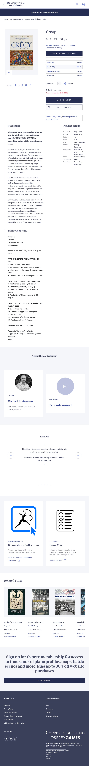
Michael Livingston (20, 401)
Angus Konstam (9, 626)
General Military (36, 19)
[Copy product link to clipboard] (30, 85)
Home (6, 19)
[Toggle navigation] (3, 4)
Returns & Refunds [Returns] (52, 716)
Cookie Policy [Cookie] (8, 720)
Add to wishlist (64, 107)
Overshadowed (58, 622)
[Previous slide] (11, 455)
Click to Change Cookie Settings (14, 723)
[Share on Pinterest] (22, 85)
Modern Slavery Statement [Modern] (13, 716)
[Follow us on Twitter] (15, 739)
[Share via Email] (26, 85)
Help (47, 705)
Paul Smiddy (81, 626)
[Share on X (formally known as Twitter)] (19, 85)
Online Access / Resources (64, 53)
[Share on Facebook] (15, 85)
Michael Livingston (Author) (57, 45)
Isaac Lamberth (58, 626)
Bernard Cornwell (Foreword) (61, 46)
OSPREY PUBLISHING (16, 19)
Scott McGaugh (33, 626)
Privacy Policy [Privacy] (8, 709)
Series (27, 19)
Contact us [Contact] (49, 709)
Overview (7, 705)
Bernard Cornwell (60, 405)
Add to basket (64, 100)
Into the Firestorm (35, 622)
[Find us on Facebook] (6, 739)
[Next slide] (78, 455)
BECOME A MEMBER (44, 680)
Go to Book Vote (56, 560)
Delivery (48, 712)
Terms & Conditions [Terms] (10, 712)
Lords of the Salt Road (13, 622)
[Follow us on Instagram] (11, 739)
